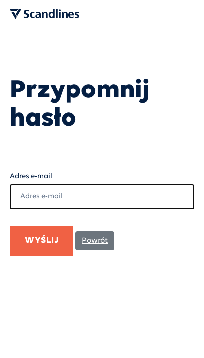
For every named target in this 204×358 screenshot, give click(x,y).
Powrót (95, 241)
